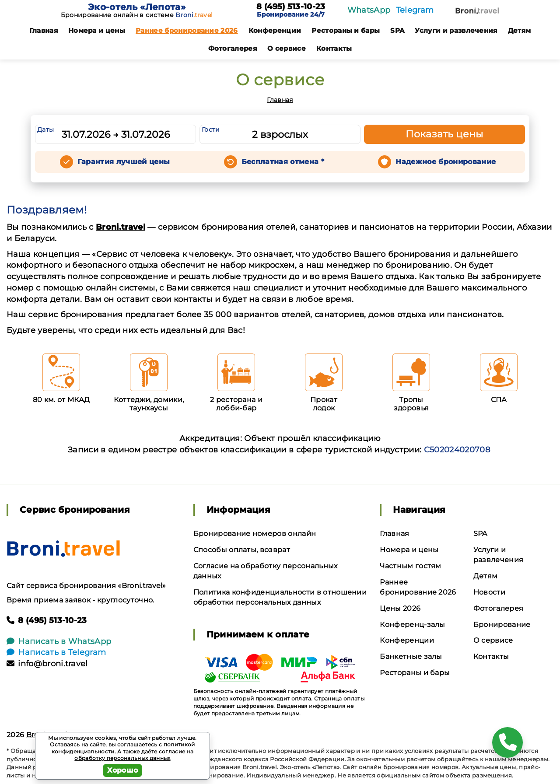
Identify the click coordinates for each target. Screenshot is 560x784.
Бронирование (502, 624)
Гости (211, 129)
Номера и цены (96, 30)
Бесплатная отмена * (283, 162)
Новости (489, 592)
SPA (397, 30)
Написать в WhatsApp (59, 641)
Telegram (415, 10)
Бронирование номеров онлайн (254, 533)
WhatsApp (369, 10)
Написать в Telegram (56, 652)
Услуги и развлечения (456, 30)
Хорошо (122, 770)
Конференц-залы (412, 624)
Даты (45, 129)
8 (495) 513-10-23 (290, 7)
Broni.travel (120, 227)
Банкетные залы (411, 656)
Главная (43, 30)
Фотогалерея (232, 48)
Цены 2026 (400, 608)
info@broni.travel (47, 663)
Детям (519, 30)
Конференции (274, 30)
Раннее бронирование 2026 (187, 30)
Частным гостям (410, 566)
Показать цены (444, 134)
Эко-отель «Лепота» (137, 7)
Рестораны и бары (346, 30)
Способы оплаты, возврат (241, 550)
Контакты (334, 48)
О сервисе (286, 48)
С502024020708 (457, 450)
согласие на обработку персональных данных (133, 755)
